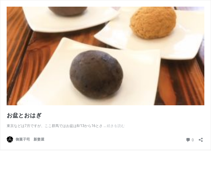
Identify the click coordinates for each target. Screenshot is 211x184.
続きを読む (116, 126)
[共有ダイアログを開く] (200, 138)
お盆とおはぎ (24, 115)
